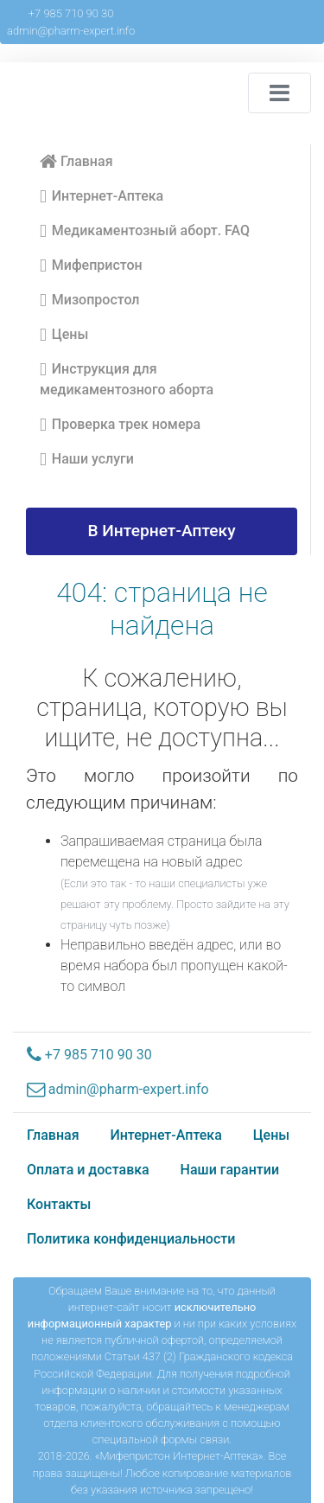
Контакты (59, 1204)
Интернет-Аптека (101, 196)
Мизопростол (90, 300)
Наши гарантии (230, 1169)
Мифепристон (91, 265)
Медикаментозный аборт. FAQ (145, 231)
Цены (64, 334)
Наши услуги (87, 459)
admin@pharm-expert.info (71, 30)
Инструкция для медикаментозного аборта (126, 378)
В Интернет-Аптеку (161, 530)
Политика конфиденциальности (131, 1239)
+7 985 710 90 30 (71, 13)
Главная (76, 161)
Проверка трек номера (120, 424)
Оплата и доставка (88, 1169)
